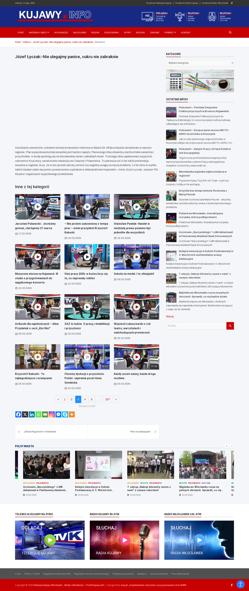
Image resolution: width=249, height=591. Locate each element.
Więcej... (170, 316)
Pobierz (169, 32)
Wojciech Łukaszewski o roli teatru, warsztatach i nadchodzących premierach (132, 328)
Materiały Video (38, 32)
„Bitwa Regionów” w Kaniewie (40, 431)
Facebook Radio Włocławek (215, 3)
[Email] (45, 414)
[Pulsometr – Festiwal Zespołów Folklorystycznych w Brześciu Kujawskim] (171, 112)
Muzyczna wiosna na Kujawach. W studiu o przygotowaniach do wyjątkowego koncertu (36, 278)
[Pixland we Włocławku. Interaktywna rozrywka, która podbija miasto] (171, 218)
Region (95, 32)
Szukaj (230, 326)
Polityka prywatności (123, 573)
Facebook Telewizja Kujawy (159, 3)
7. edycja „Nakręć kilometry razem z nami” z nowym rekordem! (149, 488)
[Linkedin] (32, 414)
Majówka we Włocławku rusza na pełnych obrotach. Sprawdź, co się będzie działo (200, 490)
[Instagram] (52, 414)
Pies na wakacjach (140, 431)
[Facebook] (18, 414)
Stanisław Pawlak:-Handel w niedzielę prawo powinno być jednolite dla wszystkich (132, 228)
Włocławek (79, 32)
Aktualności (61, 32)
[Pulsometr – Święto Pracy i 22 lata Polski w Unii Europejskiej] (171, 153)
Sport (127, 32)
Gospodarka (111, 32)
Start (21, 32)
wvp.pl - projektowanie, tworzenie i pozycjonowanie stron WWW (153, 585)
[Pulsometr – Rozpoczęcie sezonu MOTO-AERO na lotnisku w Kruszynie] (171, 135)
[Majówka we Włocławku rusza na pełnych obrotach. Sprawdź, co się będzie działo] (171, 297)
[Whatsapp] (38, 414)
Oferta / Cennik (32, 573)
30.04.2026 (31, 494)
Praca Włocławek (180, 573)
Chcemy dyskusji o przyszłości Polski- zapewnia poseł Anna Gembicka (84, 378)
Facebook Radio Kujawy (186, 3)
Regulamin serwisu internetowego (91, 573)
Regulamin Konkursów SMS (57, 573)
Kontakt (186, 32)
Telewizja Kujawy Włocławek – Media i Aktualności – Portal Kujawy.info (68, 585)
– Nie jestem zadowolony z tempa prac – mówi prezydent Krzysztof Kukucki (86, 228)
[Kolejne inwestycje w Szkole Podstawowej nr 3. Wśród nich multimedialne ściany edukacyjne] (171, 256)
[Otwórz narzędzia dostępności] (241, 584)
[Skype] (65, 414)
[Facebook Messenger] (58, 414)
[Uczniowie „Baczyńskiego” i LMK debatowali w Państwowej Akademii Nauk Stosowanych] (171, 237)
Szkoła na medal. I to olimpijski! (134, 273)
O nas (18, 573)
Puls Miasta (42, 483)
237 (107, 399)
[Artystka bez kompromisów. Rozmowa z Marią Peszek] (171, 195)
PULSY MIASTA (24, 446)
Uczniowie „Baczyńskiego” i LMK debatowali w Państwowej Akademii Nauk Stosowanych (44, 490)
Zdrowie (154, 32)
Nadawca (142, 573)
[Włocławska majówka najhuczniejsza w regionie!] (171, 176)
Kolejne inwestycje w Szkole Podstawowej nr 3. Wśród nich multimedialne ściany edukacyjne (206, 255)
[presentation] (226, 446)
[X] (25, 414)
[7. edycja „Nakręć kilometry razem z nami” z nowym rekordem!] (171, 278)
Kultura (140, 32)
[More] (72, 414)
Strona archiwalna (159, 573)
